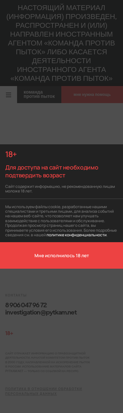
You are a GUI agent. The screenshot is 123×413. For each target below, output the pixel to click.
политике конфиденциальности (77, 234)
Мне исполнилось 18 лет (61, 255)
